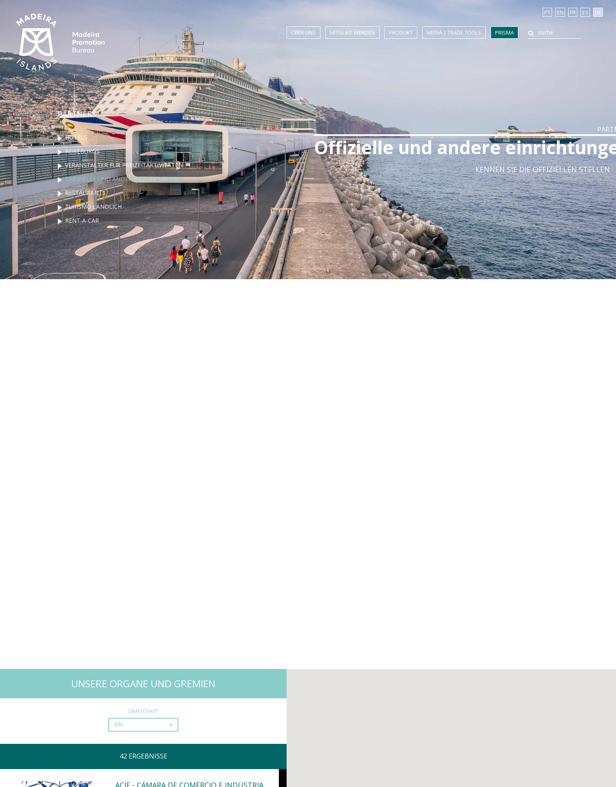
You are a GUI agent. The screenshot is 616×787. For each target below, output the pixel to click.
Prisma (504, 32)
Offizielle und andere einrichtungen (124, 179)
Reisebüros (82, 151)
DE (598, 12)
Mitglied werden (352, 32)
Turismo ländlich (93, 206)
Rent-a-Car (82, 220)
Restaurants (85, 193)
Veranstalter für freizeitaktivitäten (124, 165)
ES (585, 12)
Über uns (303, 32)
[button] (141, 725)
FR (573, 12)
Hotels (76, 137)
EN (560, 12)
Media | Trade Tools (454, 32)
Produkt (401, 32)
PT (547, 12)
